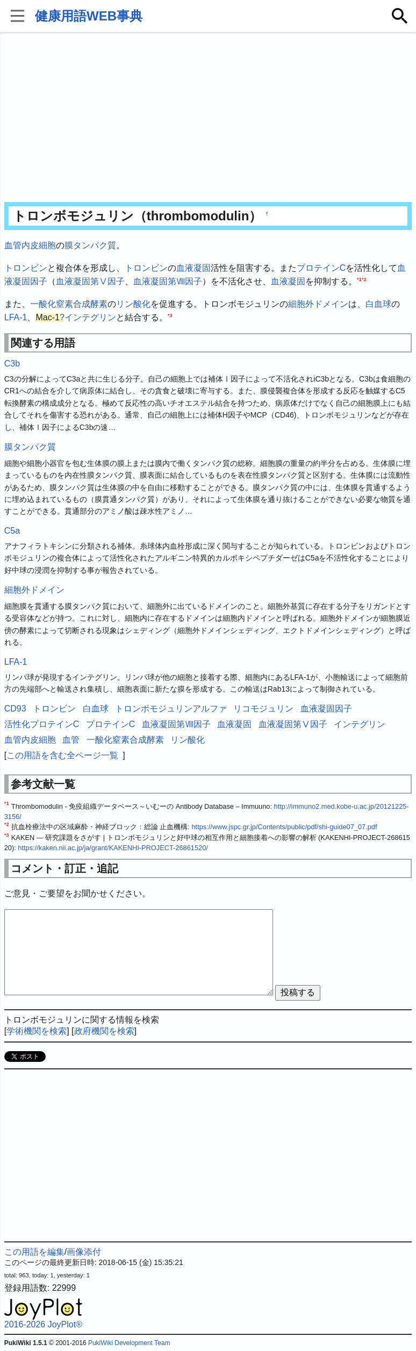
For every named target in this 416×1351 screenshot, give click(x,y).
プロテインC (321, 267)
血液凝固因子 (326, 708)
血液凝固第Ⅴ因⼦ (90, 281)
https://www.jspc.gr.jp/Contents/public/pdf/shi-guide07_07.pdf (284, 827)
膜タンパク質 (90, 245)
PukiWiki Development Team (129, 1343)
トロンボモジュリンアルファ (171, 708)
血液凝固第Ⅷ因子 (167, 281)
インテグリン (90, 317)
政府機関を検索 (104, 1031)
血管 (71, 739)
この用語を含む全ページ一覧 (62, 755)
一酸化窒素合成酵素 (68, 303)
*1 (359, 279)
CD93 (15, 708)
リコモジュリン (263, 708)
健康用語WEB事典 (88, 16)
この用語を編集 (34, 1251)
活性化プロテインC (42, 724)
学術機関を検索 (36, 1031)
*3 (170, 315)
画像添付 (84, 1251)
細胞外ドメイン (318, 303)
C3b (12, 363)
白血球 (378, 303)
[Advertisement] (208, 118)
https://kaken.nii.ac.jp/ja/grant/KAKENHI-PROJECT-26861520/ (113, 848)
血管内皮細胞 (30, 245)
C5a (12, 530)
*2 (364, 279)
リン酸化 (133, 303)
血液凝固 (193, 267)
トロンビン (25, 267)
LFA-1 (15, 317)
